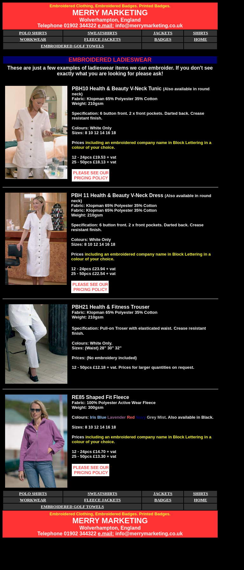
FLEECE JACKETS (102, 39)
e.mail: (106, 25)
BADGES (162, 39)
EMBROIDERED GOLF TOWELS (72, 46)
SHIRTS (200, 33)
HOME (200, 39)
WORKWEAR (33, 39)
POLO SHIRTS (33, 33)
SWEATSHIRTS (102, 33)
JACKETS (162, 33)
